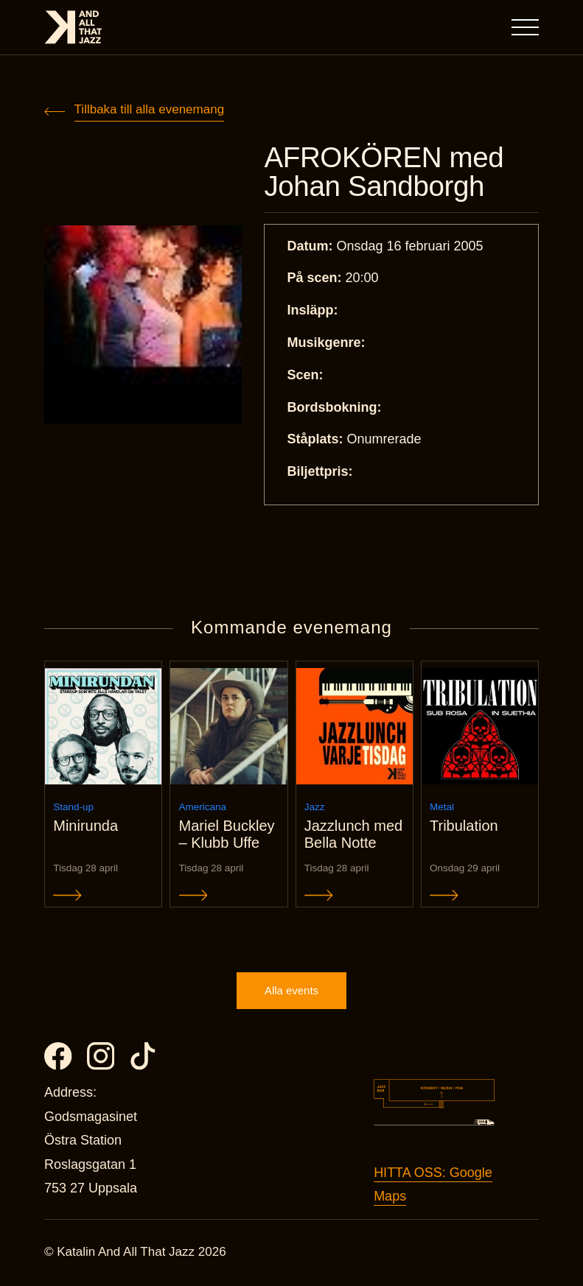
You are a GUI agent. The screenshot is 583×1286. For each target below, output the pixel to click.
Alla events (291, 992)
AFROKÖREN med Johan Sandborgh (385, 172)
